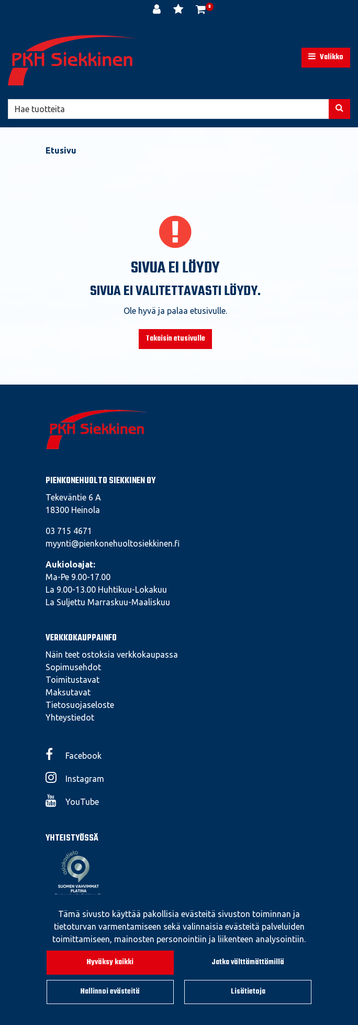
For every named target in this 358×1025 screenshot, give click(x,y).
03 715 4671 (69, 531)
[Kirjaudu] (158, 10)
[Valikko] (325, 58)
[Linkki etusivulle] (73, 60)
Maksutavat (68, 692)
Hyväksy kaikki (110, 962)
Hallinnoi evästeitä (110, 992)
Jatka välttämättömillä (247, 962)
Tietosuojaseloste (80, 705)
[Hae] (168, 109)
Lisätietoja (248, 992)
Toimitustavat (72, 679)
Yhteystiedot (70, 717)
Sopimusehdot (73, 667)
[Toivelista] (179, 10)
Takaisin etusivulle (175, 339)
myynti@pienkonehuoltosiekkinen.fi (113, 543)
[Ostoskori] (201, 10)
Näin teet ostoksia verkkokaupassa (112, 654)
